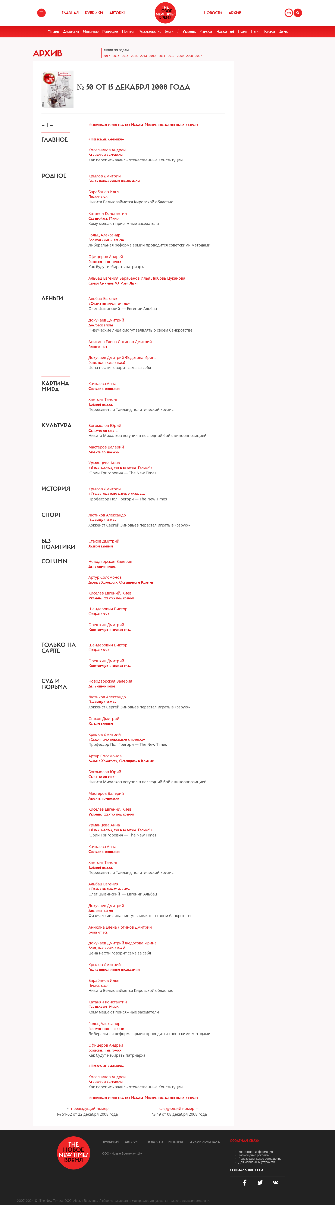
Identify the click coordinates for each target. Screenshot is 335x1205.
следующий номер (176, 1108)
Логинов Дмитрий (135, 341)
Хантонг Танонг (103, 399)
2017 (106, 56)
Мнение (53, 31)
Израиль (206, 31)
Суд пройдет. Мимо (103, 218)
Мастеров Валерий (106, 447)
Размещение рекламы (253, 1155)
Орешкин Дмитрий (106, 624)
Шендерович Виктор (107, 608)
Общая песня (98, 614)
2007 (198, 56)
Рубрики (94, 12)
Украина (189, 31)
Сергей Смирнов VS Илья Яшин (113, 283)
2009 (180, 56)
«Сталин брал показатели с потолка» (116, 494)
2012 (152, 56)
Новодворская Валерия (110, 561)
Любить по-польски (103, 452)
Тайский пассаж (100, 404)
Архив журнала (205, 1142)
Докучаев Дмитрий (106, 320)
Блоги (169, 31)
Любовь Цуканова (168, 278)
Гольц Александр (104, 234)
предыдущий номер (90, 1108)
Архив (235, 12)
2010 (171, 56)
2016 (116, 56)
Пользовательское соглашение (260, 1158)
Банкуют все (97, 347)
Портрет (128, 31)
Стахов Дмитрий (103, 541)
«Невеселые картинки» (106, 139)
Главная (70, 12)
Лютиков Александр (107, 515)
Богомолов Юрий (104, 425)
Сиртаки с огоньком (104, 388)
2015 (125, 56)
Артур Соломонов (105, 577)
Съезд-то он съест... (103, 430)
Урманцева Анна (104, 462)
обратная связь (244, 1141)
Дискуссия (71, 31)
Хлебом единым (100, 546)
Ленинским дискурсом (105, 155)
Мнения (175, 1142)
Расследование (149, 31)
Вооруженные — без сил (106, 240)
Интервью (91, 31)
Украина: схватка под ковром (111, 598)
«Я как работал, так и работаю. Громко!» (120, 468)
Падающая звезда (102, 520)
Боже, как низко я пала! (106, 362)
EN (289, 13)
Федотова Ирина (141, 357)
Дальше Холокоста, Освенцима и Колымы (121, 582)
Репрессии (110, 31)
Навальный (225, 31)
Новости (213, 12)
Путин (255, 31)
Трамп (242, 31)
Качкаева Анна (102, 383)
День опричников (102, 566)
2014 (134, 56)
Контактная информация (255, 1151)
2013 (143, 56)
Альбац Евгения (103, 278)
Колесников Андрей (107, 149)
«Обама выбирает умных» (109, 303)
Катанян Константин (107, 213)
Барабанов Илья (103, 191)
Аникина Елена (102, 341)
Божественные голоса (104, 262)
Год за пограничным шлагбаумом (114, 181)
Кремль (270, 31)
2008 (189, 56)
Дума (283, 31)
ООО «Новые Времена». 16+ (122, 1153)
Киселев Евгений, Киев (109, 593)
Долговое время (100, 325)
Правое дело (97, 197)
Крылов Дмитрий (104, 175)
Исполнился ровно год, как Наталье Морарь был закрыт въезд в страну (143, 124)
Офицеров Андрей (105, 256)
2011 (162, 56)
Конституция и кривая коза (109, 630)
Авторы (117, 12)
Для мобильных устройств (256, 1162)
